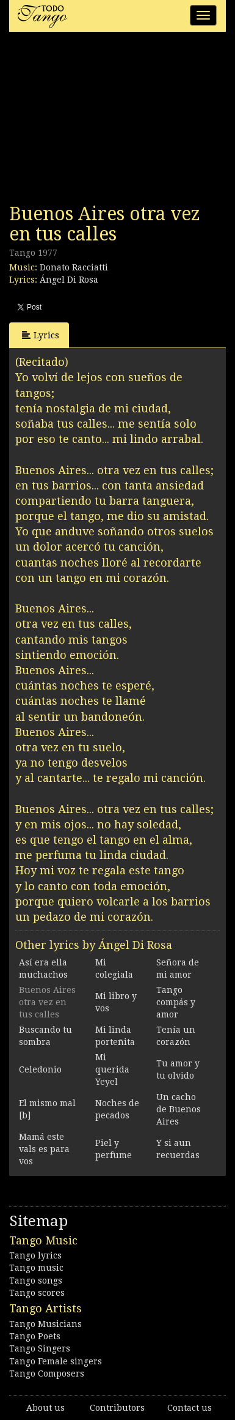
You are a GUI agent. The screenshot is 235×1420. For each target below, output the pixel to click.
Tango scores (37, 1293)
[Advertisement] (100, 121)
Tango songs (35, 1280)
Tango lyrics (35, 1255)
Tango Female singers (55, 1361)
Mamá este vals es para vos (44, 1149)
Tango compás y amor (175, 1002)
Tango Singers (39, 1348)
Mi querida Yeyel (112, 1069)
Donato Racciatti (74, 267)
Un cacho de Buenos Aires (178, 1109)
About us (45, 1408)
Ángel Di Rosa (69, 279)
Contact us (189, 1408)
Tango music (36, 1268)
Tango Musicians (45, 1324)
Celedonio (40, 1069)
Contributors (117, 1408)
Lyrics (40, 335)
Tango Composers (46, 1373)
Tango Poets (34, 1336)
